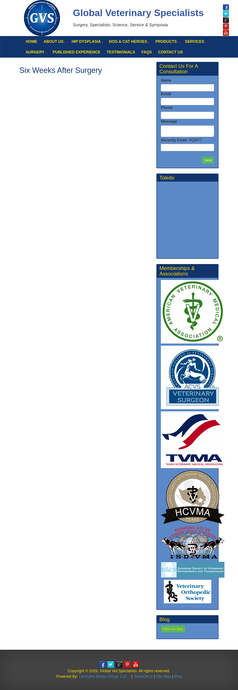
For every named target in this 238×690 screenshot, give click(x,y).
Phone (167, 108)
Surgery (36, 52)
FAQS (146, 52)
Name (166, 80)
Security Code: (181, 140)
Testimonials (121, 52)
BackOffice (143, 676)
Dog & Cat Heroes (129, 41)
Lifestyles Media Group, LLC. (103, 676)
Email (166, 94)
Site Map (163, 676)
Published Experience (76, 52)
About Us (54, 41)
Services (195, 41)
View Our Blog (173, 629)
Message (169, 121)
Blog (178, 676)
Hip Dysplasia (87, 41)
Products (167, 41)
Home (31, 41)
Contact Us (170, 52)
